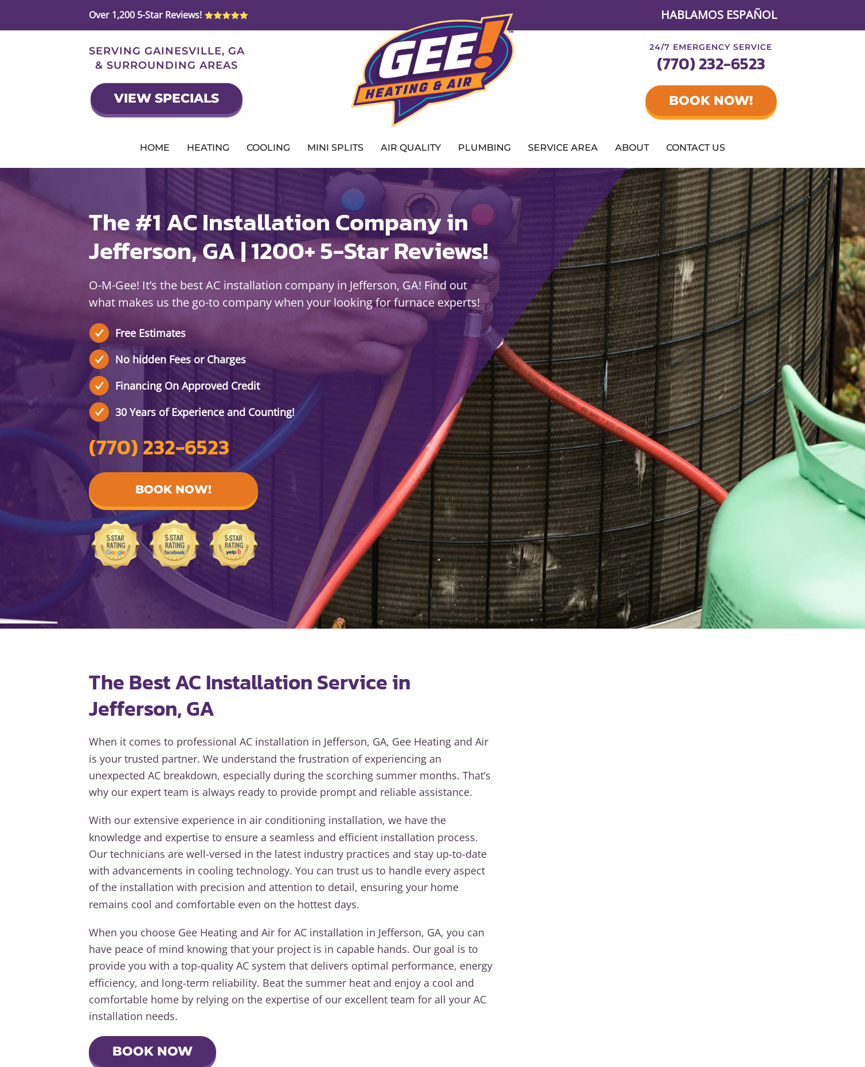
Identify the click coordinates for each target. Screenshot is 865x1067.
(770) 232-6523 (711, 64)
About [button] (632, 147)
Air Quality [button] (411, 147)
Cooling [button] (268, 147)
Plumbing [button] (484, 147)
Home (155, 147)
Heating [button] (208, 147)
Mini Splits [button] (335, 147)
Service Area (563, 147)
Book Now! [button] (173, 489)
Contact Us (695, 147)
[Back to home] (432, 70)
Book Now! (711, 100)
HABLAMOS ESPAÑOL (719, 14)
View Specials (166, 98)
